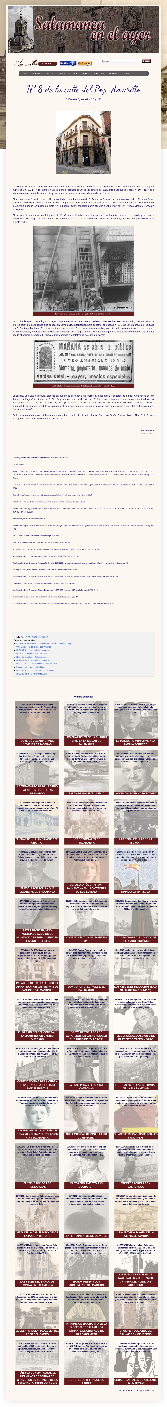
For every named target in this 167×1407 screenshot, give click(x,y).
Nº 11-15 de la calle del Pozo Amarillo (32, 674)
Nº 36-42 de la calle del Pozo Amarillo (32, 650)
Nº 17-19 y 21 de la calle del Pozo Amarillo (35, 670)
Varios (127, 73)
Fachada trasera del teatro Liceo (30, 667)
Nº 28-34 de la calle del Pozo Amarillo (32, 660)
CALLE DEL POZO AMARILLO (34, 637)
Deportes (73, 73)
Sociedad (35, 73)
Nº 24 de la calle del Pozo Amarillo (31, 657)
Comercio (49, 73)
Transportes (99, 73)
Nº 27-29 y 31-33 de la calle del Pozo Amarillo (36, 664)
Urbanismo (114, 73)
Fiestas (85, 73)
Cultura (61, 73)
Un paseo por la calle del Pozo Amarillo (33, 647)
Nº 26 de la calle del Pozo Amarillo (31, 654)
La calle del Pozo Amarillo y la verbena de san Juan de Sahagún (44, 643)
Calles (24, 73)
